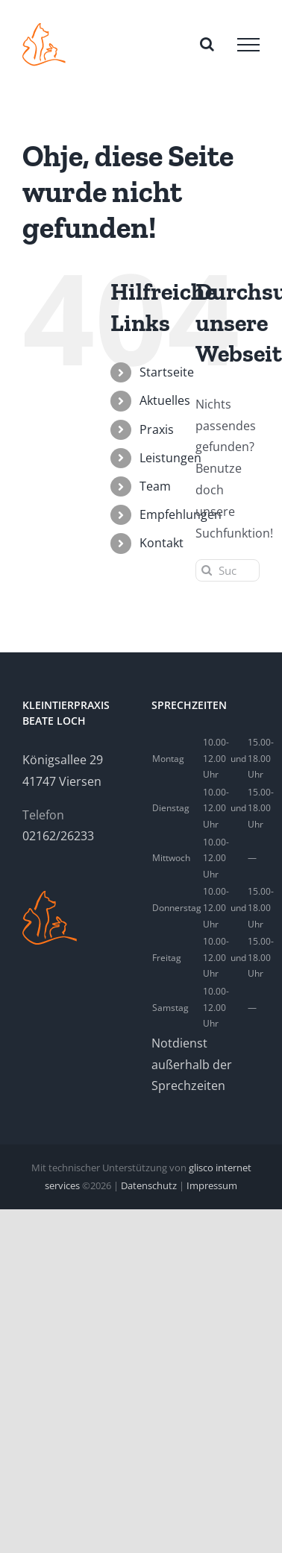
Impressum (212, 1185)
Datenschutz (149, 1185)
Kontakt (162, 543)
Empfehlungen (181, 514)
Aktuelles (165, 400)
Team (155, 486)
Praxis (157, 429)
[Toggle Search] (207, 44)
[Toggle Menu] (248, 44)
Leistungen (170, 458)
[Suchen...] (227, 570)
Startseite (167, 372)
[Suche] (206, 570)
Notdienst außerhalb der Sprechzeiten (191, 1064)
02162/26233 (58, 836)
